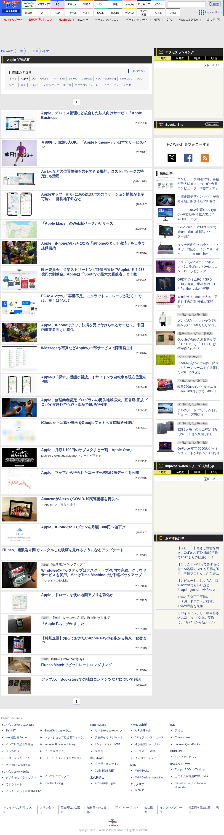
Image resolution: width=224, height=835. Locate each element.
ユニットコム (111, 85)
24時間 (180, 58)
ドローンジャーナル (18, 758)
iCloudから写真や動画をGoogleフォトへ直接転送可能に (88, 423)
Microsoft (86, 78)
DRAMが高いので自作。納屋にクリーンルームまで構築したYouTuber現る (198, 367)
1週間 (197, 58)
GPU (157, 19)
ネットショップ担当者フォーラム (65, 737)
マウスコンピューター (87, 85)
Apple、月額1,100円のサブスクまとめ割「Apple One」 (87, 450)
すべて (13, 78)
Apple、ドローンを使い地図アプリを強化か (77, 595)
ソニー (13, 85)
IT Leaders (12, 751)
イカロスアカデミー (147, 758)
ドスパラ (35, 85)
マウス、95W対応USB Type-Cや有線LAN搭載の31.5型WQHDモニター (198, 214)
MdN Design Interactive (149, 777)
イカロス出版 (138, 724)
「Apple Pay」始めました (62, 624)
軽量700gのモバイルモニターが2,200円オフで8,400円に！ (196, 391)
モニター (82, 19)
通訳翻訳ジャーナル (147, 744)
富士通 (67, 85)
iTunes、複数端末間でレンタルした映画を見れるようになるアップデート (62, 550)
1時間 (162, 58)
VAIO (139, 78)
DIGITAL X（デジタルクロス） (63, 758)
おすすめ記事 (174, 538)
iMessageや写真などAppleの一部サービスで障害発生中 (87, 348)
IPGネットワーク (181, 763)
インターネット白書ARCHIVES (25, 791)
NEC (98, 78)
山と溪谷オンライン (107, 763)
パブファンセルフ (186, 757)
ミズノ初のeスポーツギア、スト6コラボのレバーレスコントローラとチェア (197, 266)
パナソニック (51, 85)
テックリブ (137, 784)
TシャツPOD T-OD (107, 744)
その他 (127, 85)
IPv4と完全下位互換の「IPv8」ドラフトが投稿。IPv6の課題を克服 (196, 601)
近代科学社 (97, 777)
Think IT (11, 730)
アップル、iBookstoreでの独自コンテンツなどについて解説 (91, 679)
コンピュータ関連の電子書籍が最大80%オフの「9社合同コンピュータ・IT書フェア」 (198, 183)
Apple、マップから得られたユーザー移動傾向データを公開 (90, 473)
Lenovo (73, 78)
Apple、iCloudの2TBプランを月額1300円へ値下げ (83, 527)
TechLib (139, 790)
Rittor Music (98, 724)
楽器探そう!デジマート (109, 737)
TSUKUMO (126, 78)
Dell (34, 78)
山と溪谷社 (97, 758)
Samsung (110, 78)
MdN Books (142, 770)
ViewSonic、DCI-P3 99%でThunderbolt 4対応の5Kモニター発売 (197, 231)
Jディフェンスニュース (149, 737)
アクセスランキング (179, 52)
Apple (24, 78)
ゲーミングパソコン (107, 19)
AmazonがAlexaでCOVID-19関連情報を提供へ (80, 499)
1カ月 (214, 58)
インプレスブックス (57, 776)
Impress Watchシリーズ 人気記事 (189, 466)
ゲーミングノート (137, 19)
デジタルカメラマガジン (21, 777)
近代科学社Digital (105, 783)
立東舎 (99, 751)
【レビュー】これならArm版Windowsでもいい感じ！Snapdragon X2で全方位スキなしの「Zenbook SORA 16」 (198, 590)
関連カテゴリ (22, 72)
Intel (62, 78)
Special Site (174, 124)
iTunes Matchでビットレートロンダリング (76, 665)
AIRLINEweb (143, 730)
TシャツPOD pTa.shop (190, 769)
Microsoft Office (188, 19)
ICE (172, 724)
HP (54, 78)
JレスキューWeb (145, 751)
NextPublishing (54, 783)
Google (44, 78)
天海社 (179, 730)
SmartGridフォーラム (58, 730)
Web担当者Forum (16, 737)
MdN (133, 765)
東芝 (23, 85)
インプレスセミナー (57, 751)
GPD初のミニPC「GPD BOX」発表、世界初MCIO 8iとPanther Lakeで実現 (197, 284)
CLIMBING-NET (105, 770)
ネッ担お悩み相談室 (18, 765)
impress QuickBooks (187, 744)
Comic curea (182, 737)
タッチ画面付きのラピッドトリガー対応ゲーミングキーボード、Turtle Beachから (198, 249)
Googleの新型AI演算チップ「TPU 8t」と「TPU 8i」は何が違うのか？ (196, 344)
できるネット (14, 784)
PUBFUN (176, 751)
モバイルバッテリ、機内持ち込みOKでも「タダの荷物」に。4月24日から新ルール (198, 617)
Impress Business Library (60, 744)
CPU (169, 19)
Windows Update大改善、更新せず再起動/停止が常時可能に (197, 301)
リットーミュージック (108, 730)
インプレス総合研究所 (19, 744)
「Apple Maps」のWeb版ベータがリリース (77, 223)
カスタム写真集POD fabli (191, 776)
